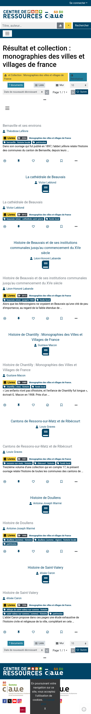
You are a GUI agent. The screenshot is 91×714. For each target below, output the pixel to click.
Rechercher (82, 25)
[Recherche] (28, 25)
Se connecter (77, 3)
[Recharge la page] (79, 85)
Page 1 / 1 (59, 92)
